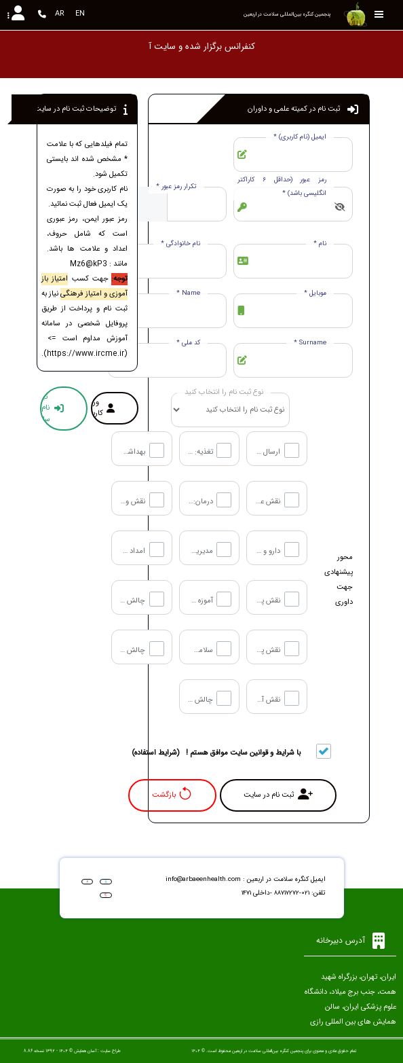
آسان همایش (85, 1050)
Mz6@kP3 (88, 264)
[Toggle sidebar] (379, 14)
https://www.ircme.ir (85, 354)
